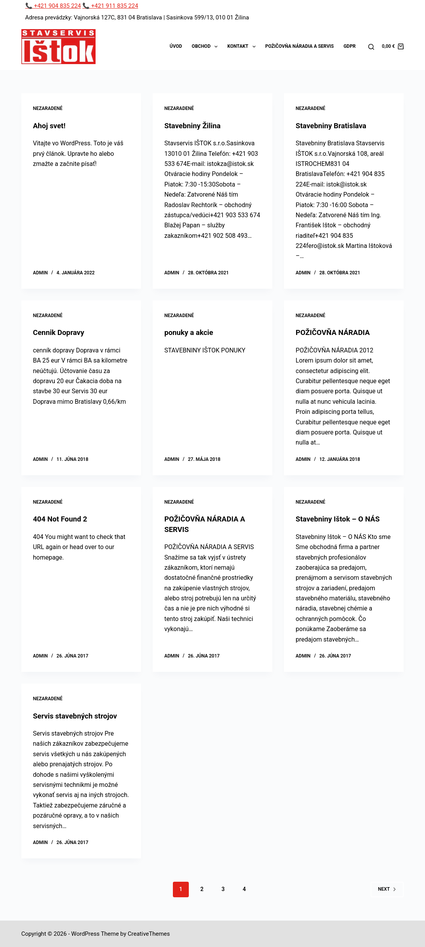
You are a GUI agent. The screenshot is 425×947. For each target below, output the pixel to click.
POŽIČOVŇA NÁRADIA (335, 332)
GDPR (349, 46)
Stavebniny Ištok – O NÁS (340, 518)
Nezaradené (48, 108)
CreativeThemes (149, 933)
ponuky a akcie (190, 332)
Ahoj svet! (50, 125)
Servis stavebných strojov (78, 715)
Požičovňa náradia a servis (299, 46)
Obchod (206, 46)
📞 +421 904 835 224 (53, 5)
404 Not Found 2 (62, 518)
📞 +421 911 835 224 (110, 5)
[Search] (371, 47)
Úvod (176, 46)
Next (387, 888)
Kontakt (242, 46)
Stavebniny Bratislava (333, 125)
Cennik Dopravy (60, 332)
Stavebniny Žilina (194, 125)
